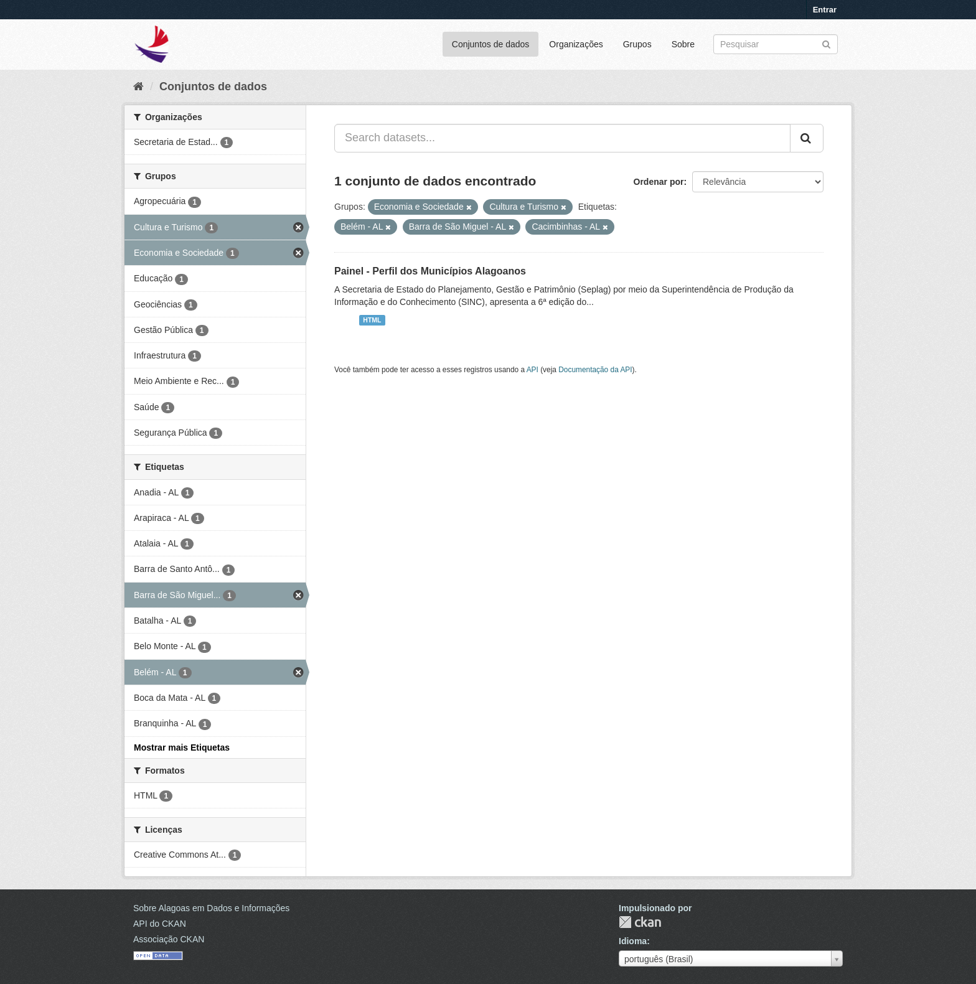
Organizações (576, 44)
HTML (372, 320)
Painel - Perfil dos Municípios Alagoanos (430, 271)
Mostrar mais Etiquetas (182, 747)
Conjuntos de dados (491, 44)
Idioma (633, 941)
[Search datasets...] (562, 138)
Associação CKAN (168, 939)
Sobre (683, 44)
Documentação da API (595, 369)
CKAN (640, 922)
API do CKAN (159, 924)
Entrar (825, 9)
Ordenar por (659, 182)
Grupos (637, 44)
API (532, 369)
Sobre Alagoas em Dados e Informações (211, 908)
